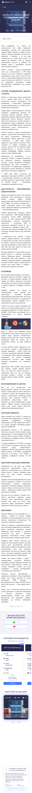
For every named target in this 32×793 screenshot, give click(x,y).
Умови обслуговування (21, 785)
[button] (29, 665)
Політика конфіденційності (9, 785)
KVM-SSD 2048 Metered (12, 648)
